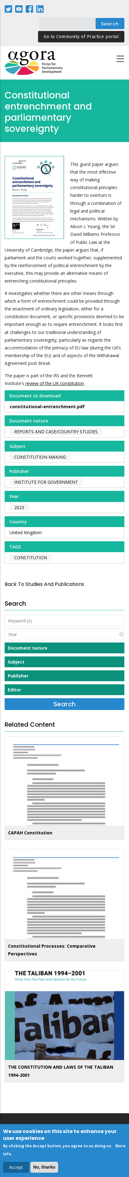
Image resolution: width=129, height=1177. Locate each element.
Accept (16, 1169)
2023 (19, 507)
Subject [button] (16, 662)
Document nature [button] (27, 648)
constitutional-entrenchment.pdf (47, 406)
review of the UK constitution (54, 383)
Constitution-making (40, 457)
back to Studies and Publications (44, 584)
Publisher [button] (18, 676)
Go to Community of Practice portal (81, 36)
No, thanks (44, 1168)
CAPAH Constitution (30, 833)
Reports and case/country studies (56, 432)
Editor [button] (14, 690)
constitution (30, 557)
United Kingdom (26, 532)
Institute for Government (46, 482)
